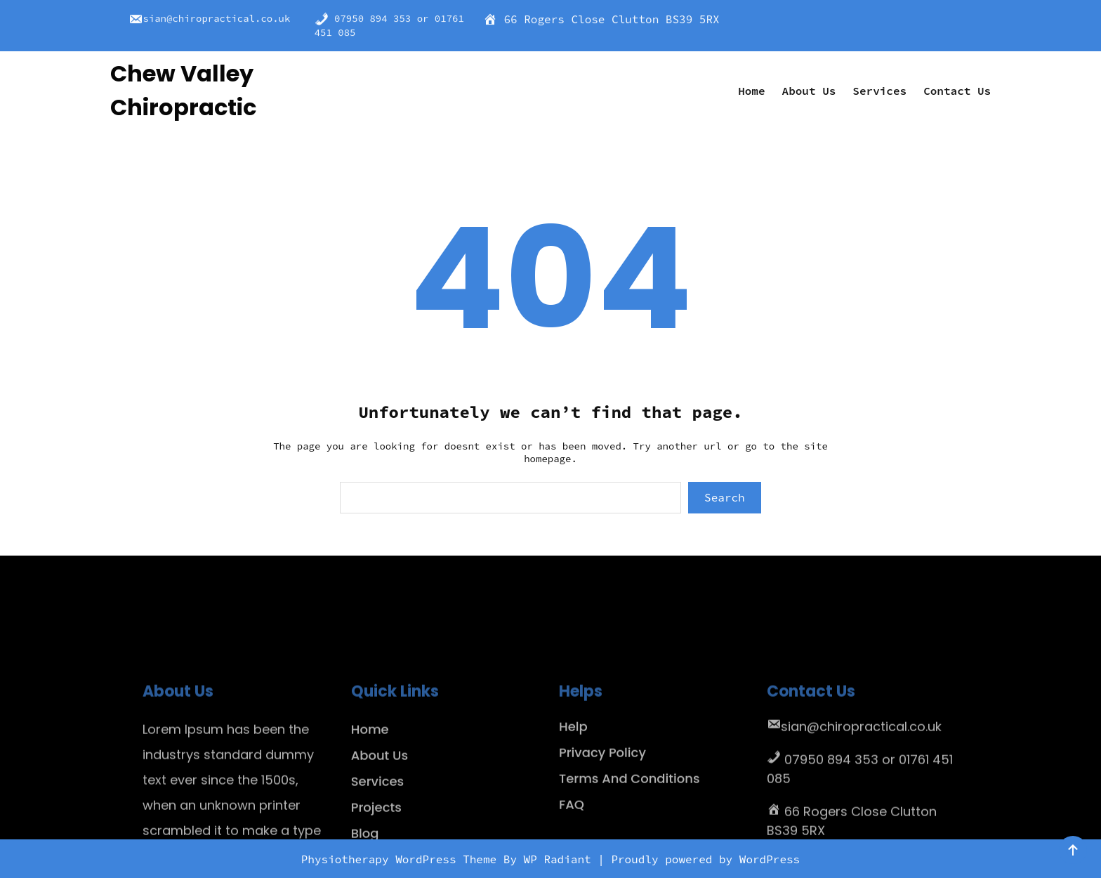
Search (724, 497)
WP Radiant (557, 859)
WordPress (769, 859)
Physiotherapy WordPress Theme (402, 859)
